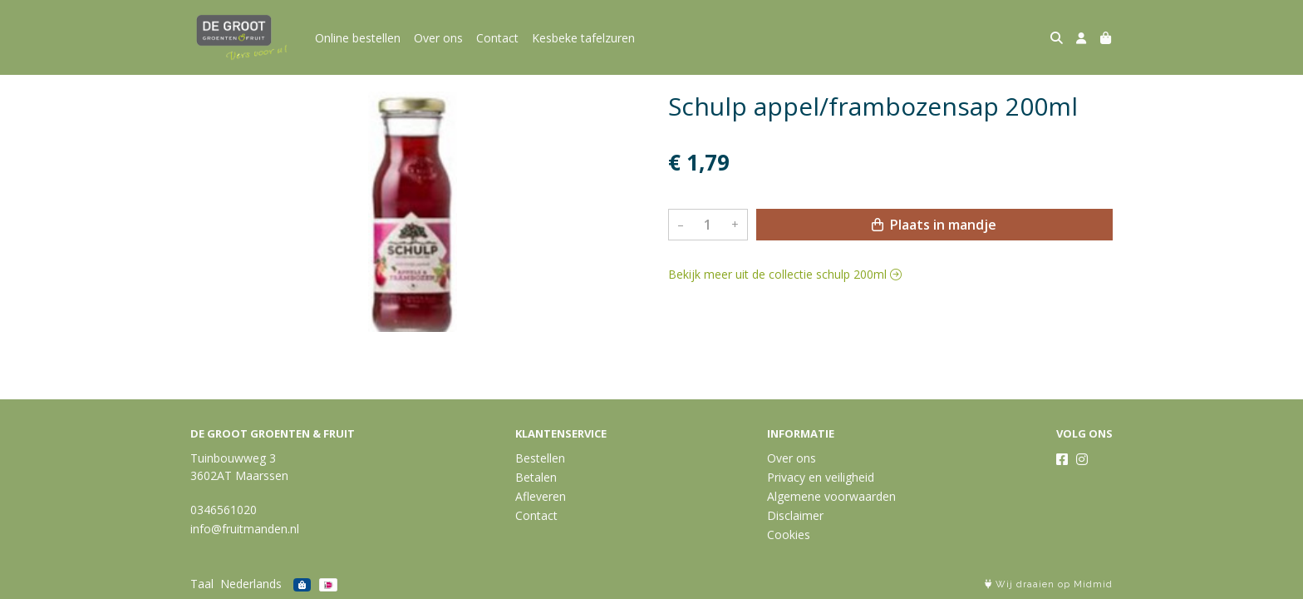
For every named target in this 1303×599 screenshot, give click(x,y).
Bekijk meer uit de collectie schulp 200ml (785, 274)
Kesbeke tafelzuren (583, 38)
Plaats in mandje (934, 224)
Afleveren (540, 496)
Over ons (438, 38)
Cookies (788, 534)
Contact (497, 38)
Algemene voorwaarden (831, 496)
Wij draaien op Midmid (1049, 584)
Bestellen (540, 458)
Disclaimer (795, 515)
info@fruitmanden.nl (244, 529)
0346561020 (223, 509)
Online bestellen (358, 38)
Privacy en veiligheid (820, 477)
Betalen (536, 477)
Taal (202, 584)
